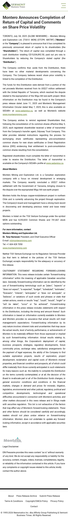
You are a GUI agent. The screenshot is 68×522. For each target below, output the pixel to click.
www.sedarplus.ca (24, 111)
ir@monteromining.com (21, 240)
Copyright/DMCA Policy (37, 501)
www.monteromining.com (15, 114)
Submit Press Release (50, 496)
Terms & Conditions (14, 501)
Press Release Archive (26, 496)
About (11, 496)
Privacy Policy (57, 501)
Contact (34, 506)
